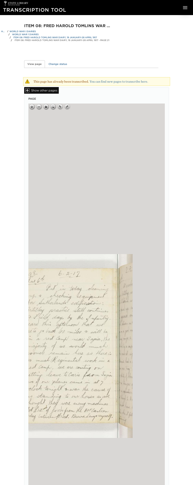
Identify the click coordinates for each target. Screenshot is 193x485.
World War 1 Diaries (25, 34)
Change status (58, 64)
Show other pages (44, 90)
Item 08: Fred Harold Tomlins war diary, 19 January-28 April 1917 (55, 37)
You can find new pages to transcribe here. (119, 81)
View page (36, 64)
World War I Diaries (22, 31)
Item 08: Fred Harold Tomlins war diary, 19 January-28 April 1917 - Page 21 (61, 40)
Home (3, 31)
